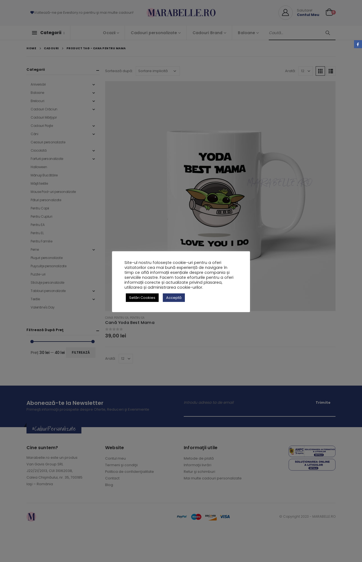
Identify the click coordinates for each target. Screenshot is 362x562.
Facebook (358, 44)
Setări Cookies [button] (142, 297)
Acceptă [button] (174, 297)
